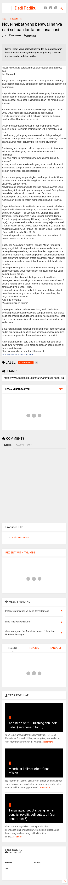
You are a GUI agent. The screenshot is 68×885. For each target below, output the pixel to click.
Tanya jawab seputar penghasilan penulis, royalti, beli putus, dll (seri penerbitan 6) (32, 814)
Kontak (37, 863)
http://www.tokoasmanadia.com (18, 354)
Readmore (48, 742)
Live (7, 868)
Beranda (8, 863)
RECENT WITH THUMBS (20, 552)
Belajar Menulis (16, 19)
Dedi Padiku (25, 8)
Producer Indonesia (20, 537)
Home (4, 19)
